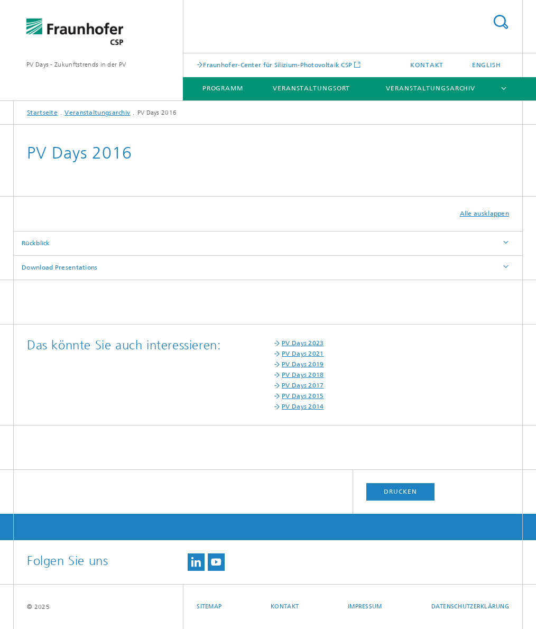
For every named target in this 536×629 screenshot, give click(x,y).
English (486, 65)
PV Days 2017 (303, 385)
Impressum (365, 606)
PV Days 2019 (303, 364)
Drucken (400, 491)
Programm (222, 88)
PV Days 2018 (303, 374)
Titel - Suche (500, 22)
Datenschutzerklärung (470, 606)
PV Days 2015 (303, 396)
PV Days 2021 (303, 353)
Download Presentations (60, 267)
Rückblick (36, 243)
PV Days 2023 (303, 343)
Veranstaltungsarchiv (430, 88)
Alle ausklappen (485, 213)
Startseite (42, 112)
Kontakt (426, 65)
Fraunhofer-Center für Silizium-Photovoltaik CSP (277, 64)
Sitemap (209, 606)
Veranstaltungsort (311, 88)
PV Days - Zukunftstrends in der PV (76, 64)
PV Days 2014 (303, 406)
